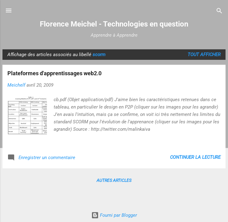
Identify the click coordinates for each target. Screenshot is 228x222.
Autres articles (114, 180)
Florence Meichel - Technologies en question (114, 24)
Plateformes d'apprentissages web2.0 (54, 73)
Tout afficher (204, 54)
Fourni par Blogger (114, 215)
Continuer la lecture (195, 157)
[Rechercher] (219, 11)
